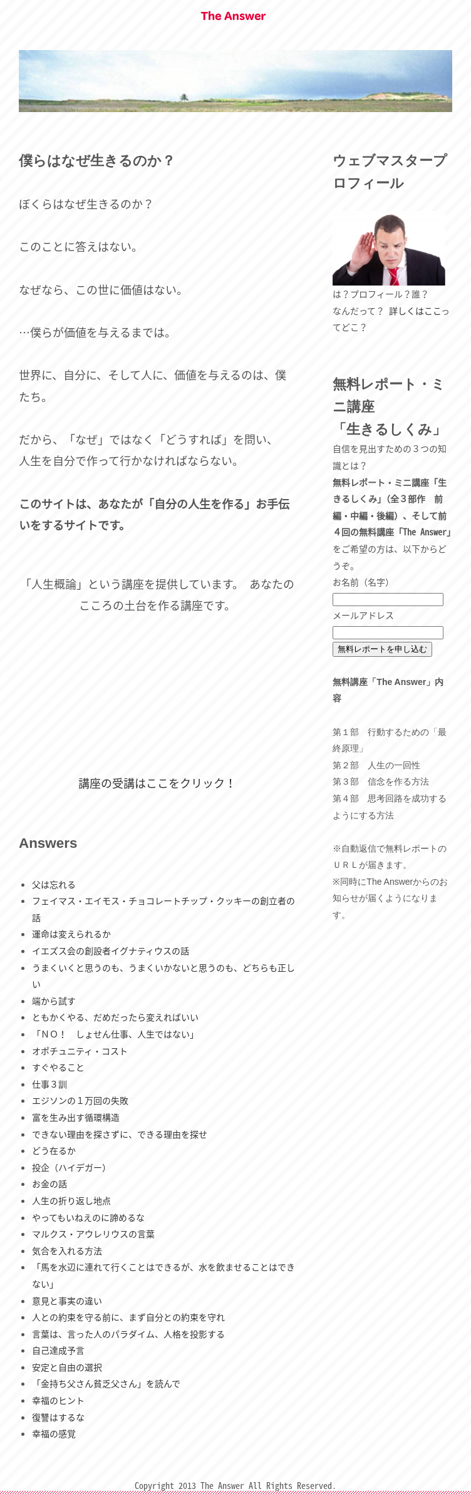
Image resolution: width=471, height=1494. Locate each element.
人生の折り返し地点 (71, 1200)
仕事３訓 (49, 1084)
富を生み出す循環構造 (76, 1117)
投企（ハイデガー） (71, 1167)
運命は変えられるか (71, 933)
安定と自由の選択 (67, 1367)
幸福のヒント (58, 1400)
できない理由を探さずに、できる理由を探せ (119, 1134)
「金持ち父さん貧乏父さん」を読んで (106, 1383)
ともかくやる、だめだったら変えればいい (115, 1017)
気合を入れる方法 (67, 1250)
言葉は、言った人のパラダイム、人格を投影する (128, 1333)
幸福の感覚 (54, 1433)
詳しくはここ (415, 310)
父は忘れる (54, 884)
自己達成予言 (58, 1350)
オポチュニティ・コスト (80, 1050)
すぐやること (58, 1067)
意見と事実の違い (67, 1300)
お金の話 (49, 1183)
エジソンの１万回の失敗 (80, 1100)
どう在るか (54, 1150)
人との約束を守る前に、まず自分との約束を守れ (128, 1317)
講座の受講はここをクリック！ (157, 783)
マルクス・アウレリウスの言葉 (93, 1233)
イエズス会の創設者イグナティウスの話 (110, 950)
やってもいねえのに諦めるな (88, 1217)
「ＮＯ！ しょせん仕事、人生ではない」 (115, 1034)
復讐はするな (58, 1417)
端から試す (54, 1000)
